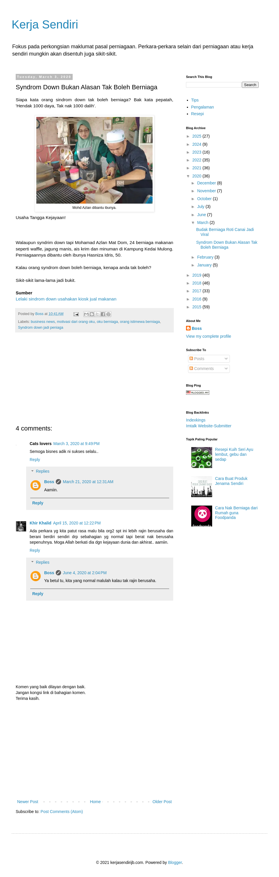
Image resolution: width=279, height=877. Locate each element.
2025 (197, 136)
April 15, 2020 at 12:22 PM (77, 523)
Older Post (162, 801)
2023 (197, 152)
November (207, 190)
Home (95, 801)
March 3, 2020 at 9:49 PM (76, 443)
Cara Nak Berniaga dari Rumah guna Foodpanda (236, 513)
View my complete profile (208, 336)
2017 (197, 291)
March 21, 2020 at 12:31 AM (88, 481)
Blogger (175, 862)
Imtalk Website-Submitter (208, 426)
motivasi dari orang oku (76, 322)
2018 (197, 283)
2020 (197, 176)
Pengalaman (202, 107)
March (203, 222)
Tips (195, 100)
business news (43, 322)
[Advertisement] (94, 382)
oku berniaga (107, 322)
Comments (201, 368)
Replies (42, 471)
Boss (49, 481)
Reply (35, 459)
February (205, 257)
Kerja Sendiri (45, 24)
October (205, 198)
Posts (196, 358)
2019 (197, 275)
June (202, 214)
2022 (197, 160)
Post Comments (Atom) (62, 811)
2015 (197, 307)
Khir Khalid (40, 523)
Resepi (197, 113)
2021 (197, 168)
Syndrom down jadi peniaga (40, 327)
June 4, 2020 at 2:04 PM (85, 572)
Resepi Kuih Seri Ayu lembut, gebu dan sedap (234, 454)
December (207, 183)
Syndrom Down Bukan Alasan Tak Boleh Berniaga (226, 245)
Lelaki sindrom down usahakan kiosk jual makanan (66, 298)
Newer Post (27, 801)
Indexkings (195, 420)
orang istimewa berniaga (140, 322)
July (201, 206)
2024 (197, 144)
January (205, 265)
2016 (197, 299)
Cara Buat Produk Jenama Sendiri (231, 481)
